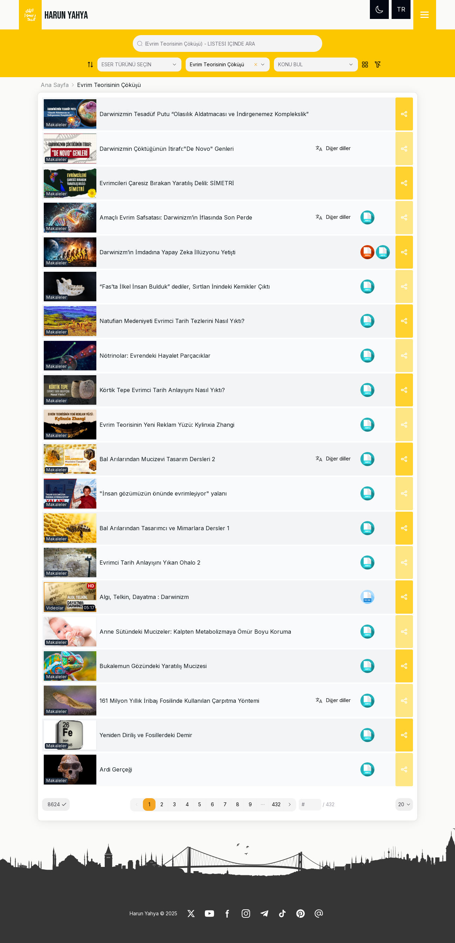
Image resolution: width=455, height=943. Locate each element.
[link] (70, 114)
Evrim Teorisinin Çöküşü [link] (109, 84)
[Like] (191, 914)
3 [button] (174, 804)
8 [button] (237, 804)
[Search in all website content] (230, 43)
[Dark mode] (379, 9)
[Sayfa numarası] (310, 804)
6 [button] (212, 804)
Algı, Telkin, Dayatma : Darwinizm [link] (144, 596)
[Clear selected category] (255, 64)
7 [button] (225, 804)
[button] (262, 804)
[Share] (404, 113)
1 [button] (149, 804)
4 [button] (187, 804)
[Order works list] (90, 65)
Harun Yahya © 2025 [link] (153, 913)
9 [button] (250, 804)
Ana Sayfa (55, 84)
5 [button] (199, 804)
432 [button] (276, 804)
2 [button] (161, 804)
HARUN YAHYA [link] (66, 15)
